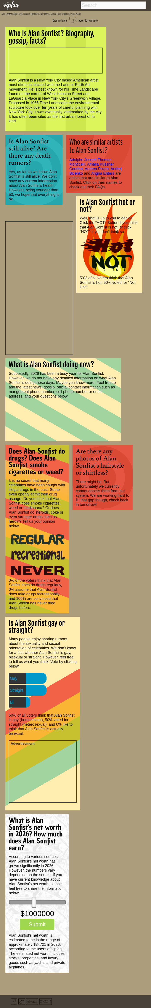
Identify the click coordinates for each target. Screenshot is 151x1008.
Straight (16, 690)
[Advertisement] (39, 287)
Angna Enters (102, 173)
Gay (13, 678)
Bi (11, 702)
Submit (37, 924)
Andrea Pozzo (97, 169)
